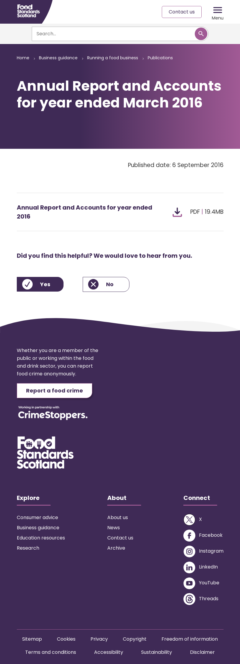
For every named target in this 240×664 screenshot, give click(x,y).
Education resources (41, 537)
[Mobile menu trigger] (218, 12)
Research (28, 548)
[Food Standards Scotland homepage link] (28, 10)
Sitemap (32, 639)
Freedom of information (189, 639)
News (113, 527)
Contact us (182, 11)
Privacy (99, 639)
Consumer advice (37, 517)
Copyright (135, 639)
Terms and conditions (50, 652)
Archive (116, 548)
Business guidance (58, 58)
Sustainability (156, 652)
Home (23, 58)
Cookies (66, 639)
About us (117, 517)
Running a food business (112, 58)
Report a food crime (54, 390)
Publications (160, 58)
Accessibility (108, 652)
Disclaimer (202, 652)
